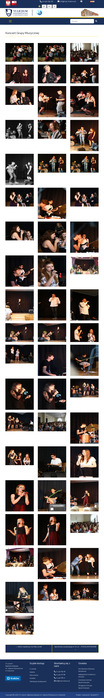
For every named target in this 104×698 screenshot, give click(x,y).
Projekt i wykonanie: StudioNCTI (87, 695)
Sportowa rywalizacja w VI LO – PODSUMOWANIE (75, 647)
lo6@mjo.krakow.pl (67, 1)
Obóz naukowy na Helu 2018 (30, 647)
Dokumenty (34, 675)
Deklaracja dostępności (38, 681)
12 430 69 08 (46, 1)
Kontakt (32, 678)
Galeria (32, 672)
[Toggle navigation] (10, 21)
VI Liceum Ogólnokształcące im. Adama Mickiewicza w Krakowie (42, 695)
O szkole (33, 669)
